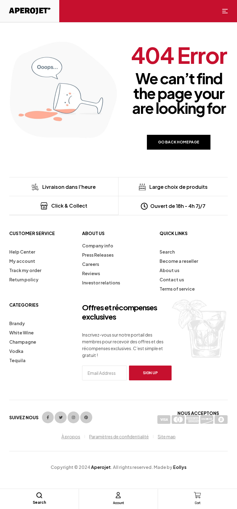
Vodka (16, 351)
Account (118, 502)
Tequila (17, 360)
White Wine (21, 332)
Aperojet (101, 467)
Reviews (91, 273)
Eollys (179, 467)
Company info (97, 245)
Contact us (172, 279)
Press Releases (98, 254)
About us (169, 270)
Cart (197, 502)
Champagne (22, 341)
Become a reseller (179, 260)
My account (22, 260)
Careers (90, 264)
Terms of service (177, 288)
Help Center (22, 251)
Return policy (24, 279)
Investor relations (101, 282)
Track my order (25, 270)
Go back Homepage (178, 142)
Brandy (17, 323)
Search (167, 251)
